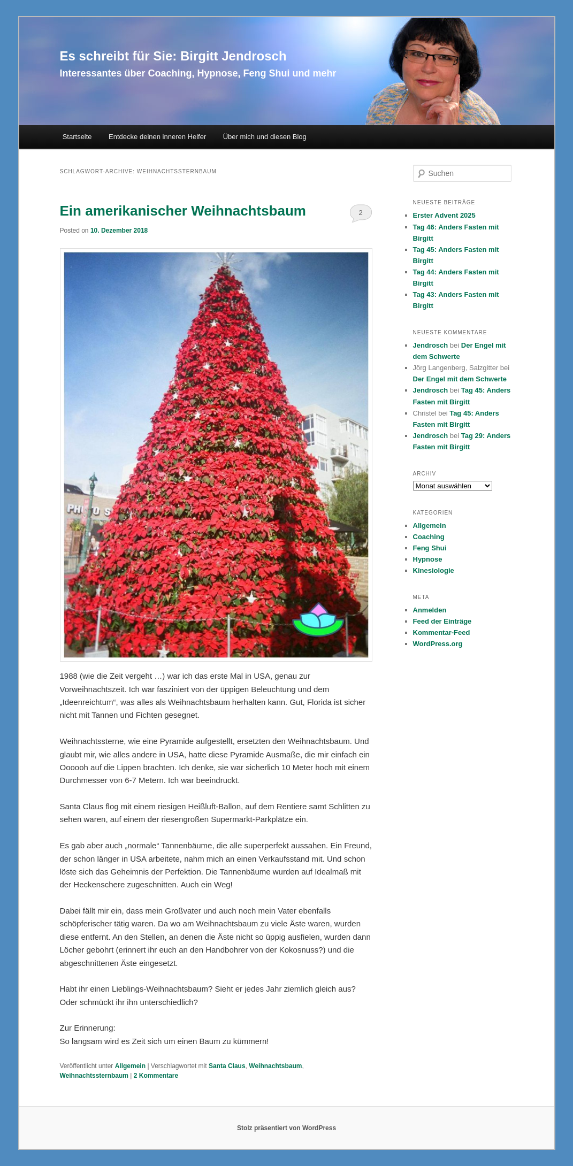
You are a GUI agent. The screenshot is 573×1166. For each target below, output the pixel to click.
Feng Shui (430, 548)
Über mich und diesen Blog (265, 137)
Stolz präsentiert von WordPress (286, 1128)
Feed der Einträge (442, 621)
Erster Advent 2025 (444, 215)
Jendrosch (430, 345)
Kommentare (156, 1075)
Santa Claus (227, 1066)
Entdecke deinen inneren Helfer (157, 137)
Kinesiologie (433, 570)
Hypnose (427, 559)
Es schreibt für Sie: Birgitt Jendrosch (173, 56)
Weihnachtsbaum (275, 1066)
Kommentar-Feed (441, 632)
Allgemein (130, 1066)
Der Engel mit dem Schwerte (460, 379)
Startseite (77, 137)
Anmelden (430, 610)
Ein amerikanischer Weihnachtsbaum (183, 211)
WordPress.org (438, 644)
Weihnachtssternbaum (94, 1075)
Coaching (429, 537)
